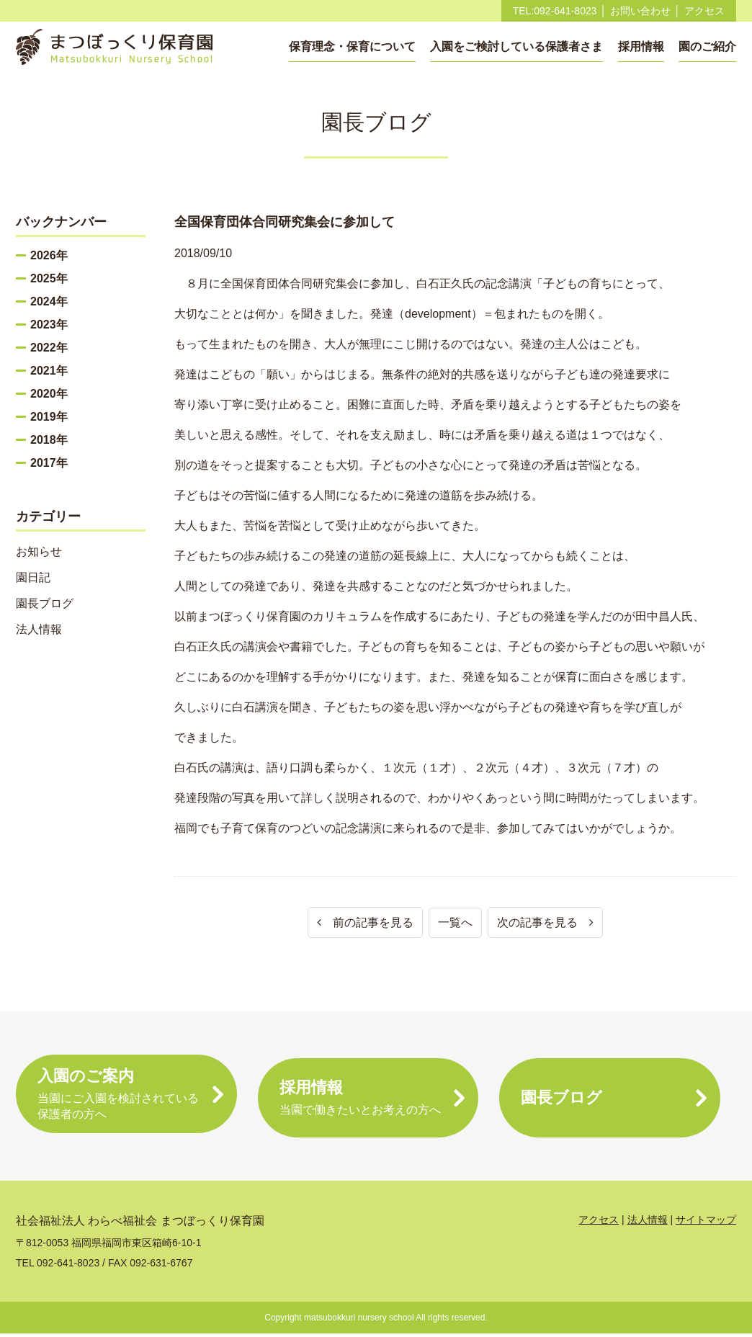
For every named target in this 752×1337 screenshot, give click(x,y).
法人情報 (39, 629)
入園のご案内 (126, 1098)
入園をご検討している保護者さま (516, 46)
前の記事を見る (365, 922)
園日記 (33, 577)
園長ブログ (44, 603)
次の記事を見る (545, 922)
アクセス (704, 11)
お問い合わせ (640, 11)
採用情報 (641, 46)
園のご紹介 (707, 46)
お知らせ (39, 551)
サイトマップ (706, 1223)
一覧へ (455, 922)
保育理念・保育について (352, 46)
